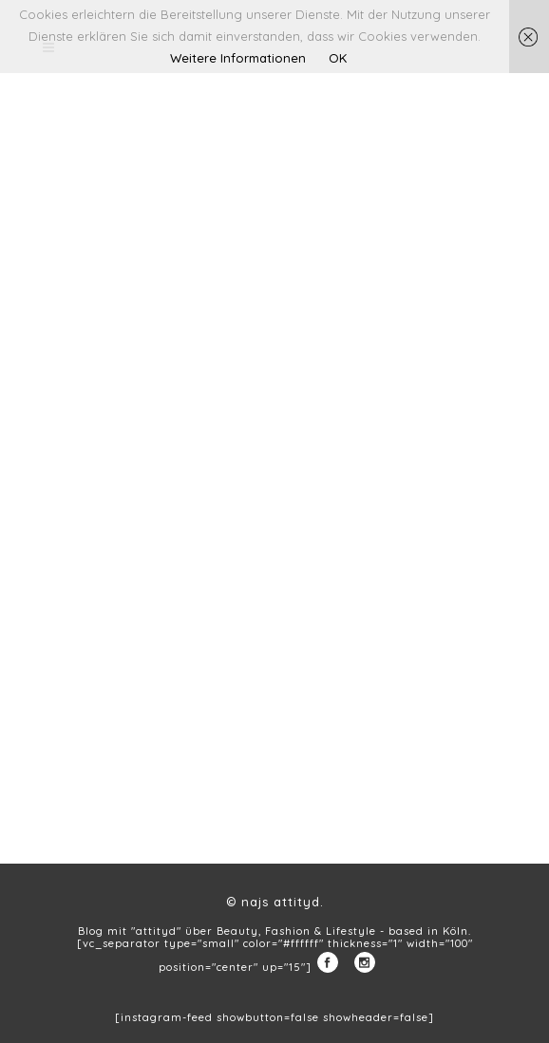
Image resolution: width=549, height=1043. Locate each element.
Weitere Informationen (238, 57)
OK (338, 57)
